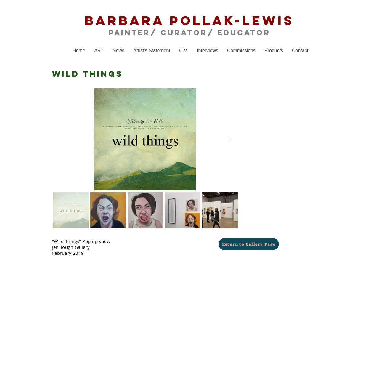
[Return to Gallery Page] (249, 244)
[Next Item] (230, 139)
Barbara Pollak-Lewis (189, 20)
